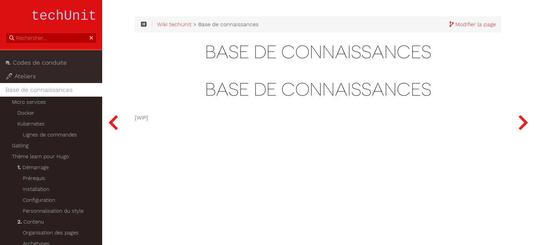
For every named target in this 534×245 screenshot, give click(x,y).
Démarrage (33, 167)
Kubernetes (31, 124)
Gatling (20, 146)
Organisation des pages (51, 233)
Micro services (29, 102)
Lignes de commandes (50, 135)
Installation (36, 189)
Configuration (39, 200)
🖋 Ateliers (20, 76)
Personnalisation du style (53, 211)
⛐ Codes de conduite (36, 62)
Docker (25, 113)
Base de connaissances (39, 89)
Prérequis (34, 178)
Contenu (30, 222)
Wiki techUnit (174, 24)
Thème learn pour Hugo (40, 156)
